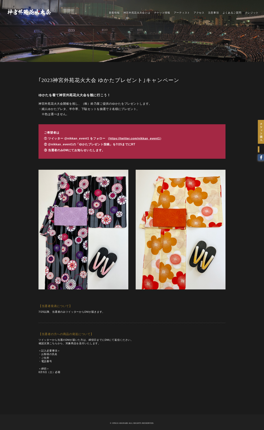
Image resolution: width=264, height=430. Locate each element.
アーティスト (182, 12)
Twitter (260, 151)
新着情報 (114, 12)
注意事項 (213, 12)
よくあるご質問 (232, 12)
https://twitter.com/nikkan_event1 (134, 138)
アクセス (199, 12)
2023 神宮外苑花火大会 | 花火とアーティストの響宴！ (29, 12)
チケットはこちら (260, 133)
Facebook (260, 160)
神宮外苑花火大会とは (136, 12)
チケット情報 (162, 12)
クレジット (252, 12)
